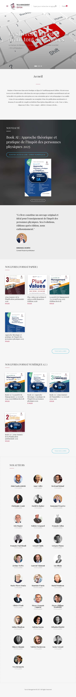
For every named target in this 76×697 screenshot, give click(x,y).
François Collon (58, 526)
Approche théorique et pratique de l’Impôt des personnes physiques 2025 (14, 337)
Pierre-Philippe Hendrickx (58, 606)
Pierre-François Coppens (38, 606)
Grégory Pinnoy (58, 546)
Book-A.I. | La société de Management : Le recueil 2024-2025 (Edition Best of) (14, 397)
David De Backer (38, 506)
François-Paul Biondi (18, 546)
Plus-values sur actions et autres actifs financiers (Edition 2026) (36, 299)
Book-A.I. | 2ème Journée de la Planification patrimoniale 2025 (14, 437)
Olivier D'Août (18, 605)
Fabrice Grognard (38, 526)
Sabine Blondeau (18, 627)
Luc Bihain (58, 566)
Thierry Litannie (18, 647)
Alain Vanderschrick (18, 486)
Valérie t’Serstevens (38, 647)
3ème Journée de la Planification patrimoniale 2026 (14, 299)
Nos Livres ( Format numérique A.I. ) (26, 364)
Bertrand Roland (58, 486)
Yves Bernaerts (18, 667)
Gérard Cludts (38, 546)
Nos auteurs (17, 465)
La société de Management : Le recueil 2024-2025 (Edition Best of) (59, 299)
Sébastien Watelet (57, 627)
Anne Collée (38, 486)
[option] (38, 40)
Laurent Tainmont (38, 566)
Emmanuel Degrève (57, 506)
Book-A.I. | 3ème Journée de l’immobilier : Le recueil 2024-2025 (59, 397)
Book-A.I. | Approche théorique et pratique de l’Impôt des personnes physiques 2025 (36, 398)
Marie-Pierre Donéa (18, 586)
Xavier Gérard (57, 647)
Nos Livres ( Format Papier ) (21, 266)
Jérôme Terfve (18, 566)
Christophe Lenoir (18, 506)
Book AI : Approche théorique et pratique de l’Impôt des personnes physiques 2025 (33, 142)
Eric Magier (18, 526)
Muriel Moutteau (58, 586)
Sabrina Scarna (38, 627)
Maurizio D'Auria (38, 586)
